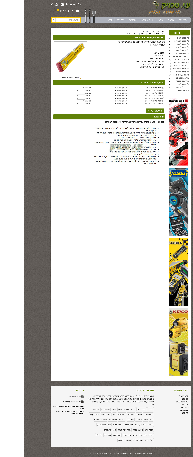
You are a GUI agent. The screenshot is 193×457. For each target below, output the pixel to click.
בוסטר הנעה (92, 425)
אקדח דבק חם (70, 414)
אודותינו (146, 20)
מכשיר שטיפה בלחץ (80, 425)
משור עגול (106, 414)
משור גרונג (97, 414)
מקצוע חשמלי (82, 414)
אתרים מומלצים (158, 401)
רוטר (90, 414)
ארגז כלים (83, 435)
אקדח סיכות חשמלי (100, 430)
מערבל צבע (88, 419)
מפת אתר (96, 20)
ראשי (139, 31)
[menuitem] (42, 4)
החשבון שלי (159, 396)
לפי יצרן (118, 34)
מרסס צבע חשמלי (76, 419)
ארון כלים (75, 435)
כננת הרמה (102, 435)
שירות (136, 20)
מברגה (108, 409)
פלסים (120, 31)
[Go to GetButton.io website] (187, 454)
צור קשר (108, 20)
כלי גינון (96, 399)
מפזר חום (97, 419)
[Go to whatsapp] (187, 450)
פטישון (90, 409)
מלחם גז (114, 419)
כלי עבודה (158, 20)
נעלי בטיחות (124, 440)
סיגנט (110, 435)
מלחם (121, 419)
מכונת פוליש (125, 430)
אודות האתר (159, 410)
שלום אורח (51, 4)
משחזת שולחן (124, 414)
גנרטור (126, 425)
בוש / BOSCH (113, 440)
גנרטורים (71, 402)
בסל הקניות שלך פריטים (40, 9)
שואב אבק (106, 419)
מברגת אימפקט (99, 409)
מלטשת (114, 414)
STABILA (111, 34)
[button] (188, 440)
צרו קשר (161, 413)
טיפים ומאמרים (123, 20)
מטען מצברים (103, 425)
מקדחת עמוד (117, 409)
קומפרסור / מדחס (86, 430)
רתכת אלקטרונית (116, 425)
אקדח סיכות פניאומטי (121, 435)
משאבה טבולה (114, 430)
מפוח (127, 419)
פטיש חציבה (81, 409)
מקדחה (126, 409)
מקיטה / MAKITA (100, 440)
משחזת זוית (71, 409)
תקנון (86, 20)
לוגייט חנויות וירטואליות (97, 453)
